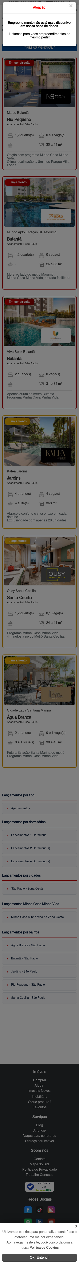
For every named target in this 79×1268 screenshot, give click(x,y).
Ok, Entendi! (39, 1258)
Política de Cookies (44, 1248)
